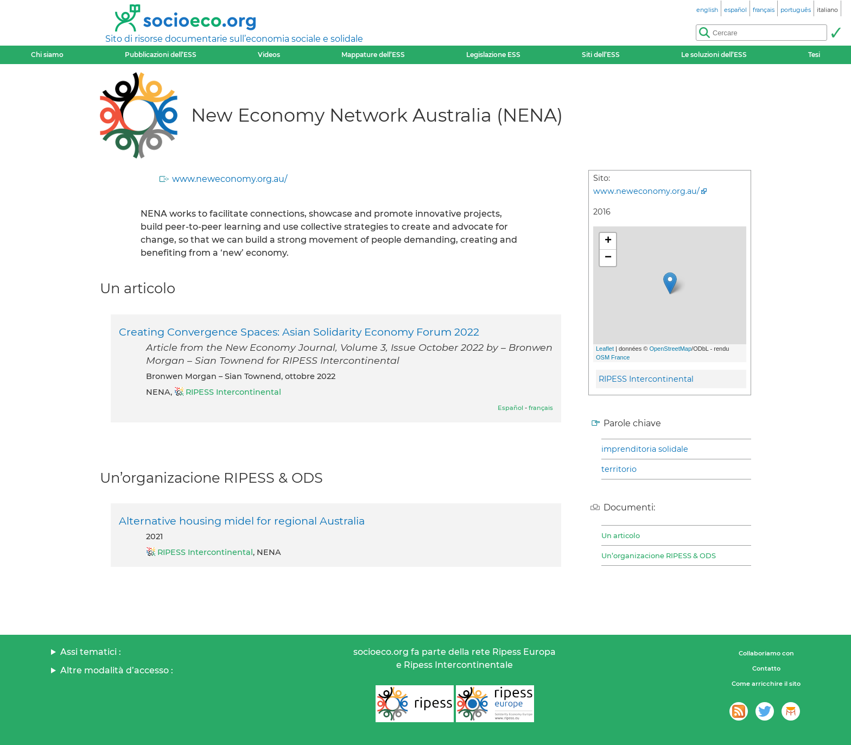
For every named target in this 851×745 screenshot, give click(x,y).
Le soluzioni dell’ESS (714, 54)
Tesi (814, 54)
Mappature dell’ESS (373, 54)
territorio (619, 469)
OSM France (613, 357)
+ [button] (608, 241)
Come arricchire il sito (766, 683)
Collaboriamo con (766, 653)
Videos (269, 54)
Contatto (766, 668)
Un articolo (620, 535)
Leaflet (605, 348)
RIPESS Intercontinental (646, 379)
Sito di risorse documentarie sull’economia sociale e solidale (234, 39)
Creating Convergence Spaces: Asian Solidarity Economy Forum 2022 (299, 331)
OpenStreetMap (670, 348)
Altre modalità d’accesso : (116, 670)
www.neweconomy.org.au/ (229, 179)
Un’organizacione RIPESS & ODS (658, 555)
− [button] (608, 258)
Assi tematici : (90, 652)
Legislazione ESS (493, 54)
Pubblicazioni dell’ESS (160, 54)
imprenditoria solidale (644, 449)
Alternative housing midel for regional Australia (242, 520)
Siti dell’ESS (601, 54)
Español (510, 408)
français (541, 408)
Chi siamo (47, 54)
